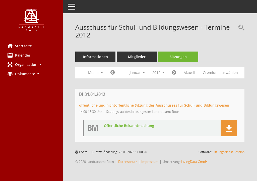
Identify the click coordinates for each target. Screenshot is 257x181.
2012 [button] (158, 72)
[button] (31, 64)
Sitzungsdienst (228, 152)
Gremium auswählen (220, 72)
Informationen (95, 56)
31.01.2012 (92, 94)
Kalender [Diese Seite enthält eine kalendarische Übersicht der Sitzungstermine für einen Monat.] (19, 55)
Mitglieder (137, 56)
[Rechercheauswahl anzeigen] (240, 28)
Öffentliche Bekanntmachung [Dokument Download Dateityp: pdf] (129, 126)
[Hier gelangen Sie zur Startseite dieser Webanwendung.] (31, 20)
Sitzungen (178, 56)
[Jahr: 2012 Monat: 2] (174, 72)
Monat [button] (95, 72)
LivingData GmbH (194, 161)
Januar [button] (137, 72)
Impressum (149, 161)
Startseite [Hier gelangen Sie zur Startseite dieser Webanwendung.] (20, 45)
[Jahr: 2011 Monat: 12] (112, 72)
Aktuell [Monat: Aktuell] (189, 72)
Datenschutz (127, 161)
